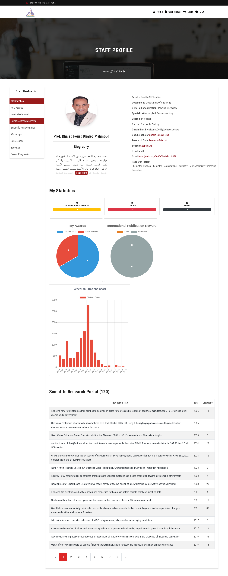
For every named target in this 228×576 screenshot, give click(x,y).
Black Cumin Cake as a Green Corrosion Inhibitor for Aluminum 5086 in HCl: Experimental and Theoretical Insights (106, 435)
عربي (199, 11)
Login (188, 11)
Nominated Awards (20, 114)
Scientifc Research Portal (23, 121)
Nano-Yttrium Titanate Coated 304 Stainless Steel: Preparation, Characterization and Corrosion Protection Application (109, 467)
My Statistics (17, 101)
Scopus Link (146, 145)
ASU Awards (17, 107)
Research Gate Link (158, 140)
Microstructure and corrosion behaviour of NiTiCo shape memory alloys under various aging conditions (101, 520)
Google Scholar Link (159, 134)
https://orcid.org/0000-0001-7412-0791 (158, 156)
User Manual (172, 11)
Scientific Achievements (23, 127)
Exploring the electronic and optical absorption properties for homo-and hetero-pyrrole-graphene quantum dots (106, 492)
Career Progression (20, 154)
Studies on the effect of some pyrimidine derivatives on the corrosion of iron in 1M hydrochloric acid (101, 500)
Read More (81, 172)
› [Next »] (125, 557)
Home (158, 11)
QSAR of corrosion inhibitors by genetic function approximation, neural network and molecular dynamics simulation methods (112, 544)
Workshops (16, 134)
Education (15, 147)
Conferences (17, 140)
